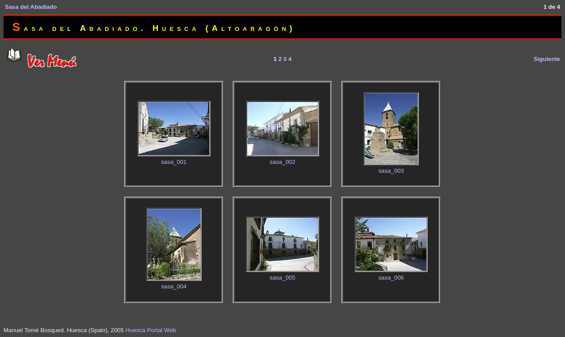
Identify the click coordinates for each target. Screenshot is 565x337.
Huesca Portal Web (150, 330)
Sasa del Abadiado (31, 7)
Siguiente (547, 59)
